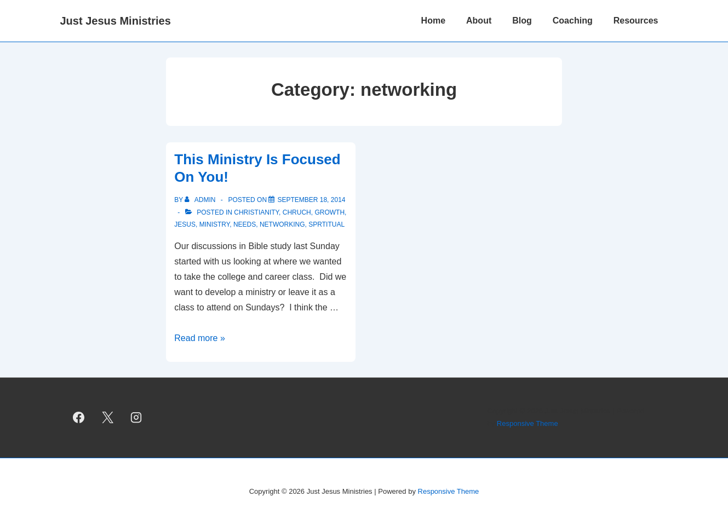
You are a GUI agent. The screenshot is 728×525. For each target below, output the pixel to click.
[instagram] (136, 417)
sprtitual (326, 224)
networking (282, 224)
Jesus (185, 224)
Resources (636, 20)
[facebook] (78, 417)
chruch (297, 212)
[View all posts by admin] (201, 200)
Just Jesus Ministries (115, 21)
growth (329, 212)
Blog (522, 20)
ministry (214, 224)
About (478, 20)
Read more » (199, 338)
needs (244, 224)
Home (433, 20)
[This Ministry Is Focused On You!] (311, 200)
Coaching (573, 20)
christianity (256, 212)
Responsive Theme (527, 423)
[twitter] (107, 417)
